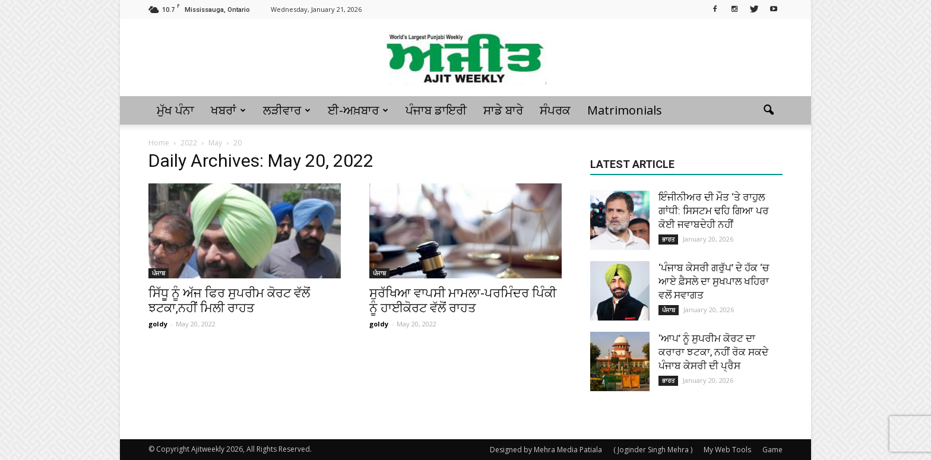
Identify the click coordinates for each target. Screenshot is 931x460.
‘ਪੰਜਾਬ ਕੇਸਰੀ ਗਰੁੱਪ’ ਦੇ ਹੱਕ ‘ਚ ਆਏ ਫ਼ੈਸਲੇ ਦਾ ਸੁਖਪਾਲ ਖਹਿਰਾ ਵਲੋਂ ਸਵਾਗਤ (713, 281)
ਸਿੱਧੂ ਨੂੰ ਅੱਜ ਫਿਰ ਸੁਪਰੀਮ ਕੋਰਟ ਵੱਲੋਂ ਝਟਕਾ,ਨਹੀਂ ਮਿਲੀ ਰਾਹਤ (229, 300)
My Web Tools (727, 450)
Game (772, 450)
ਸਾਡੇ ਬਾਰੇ (503, 110)
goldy (157, 323)
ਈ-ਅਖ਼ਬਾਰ (358, 110)
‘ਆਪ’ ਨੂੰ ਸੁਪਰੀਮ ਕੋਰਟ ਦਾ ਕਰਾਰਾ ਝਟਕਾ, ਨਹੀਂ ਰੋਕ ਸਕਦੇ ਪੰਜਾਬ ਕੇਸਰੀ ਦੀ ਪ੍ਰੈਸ (713, 352)
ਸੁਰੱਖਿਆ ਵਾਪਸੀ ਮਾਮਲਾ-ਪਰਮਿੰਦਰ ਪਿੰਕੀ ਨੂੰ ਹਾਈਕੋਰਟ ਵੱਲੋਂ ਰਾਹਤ (462, 300)
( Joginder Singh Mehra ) (652, 450)
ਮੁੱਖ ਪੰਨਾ (175, 110)
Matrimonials (624, 110)
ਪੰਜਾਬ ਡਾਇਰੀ (436, 110)
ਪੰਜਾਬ (158, 273)
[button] (768, 110)
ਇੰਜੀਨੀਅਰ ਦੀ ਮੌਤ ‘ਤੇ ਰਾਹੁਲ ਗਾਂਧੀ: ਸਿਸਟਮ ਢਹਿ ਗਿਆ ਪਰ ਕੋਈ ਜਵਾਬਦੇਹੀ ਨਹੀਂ (713, 210)
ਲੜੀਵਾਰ (287, 110)
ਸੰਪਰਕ (555, 110)
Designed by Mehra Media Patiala (546, 450)
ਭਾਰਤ (668, 239)
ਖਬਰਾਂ (228, 110)
